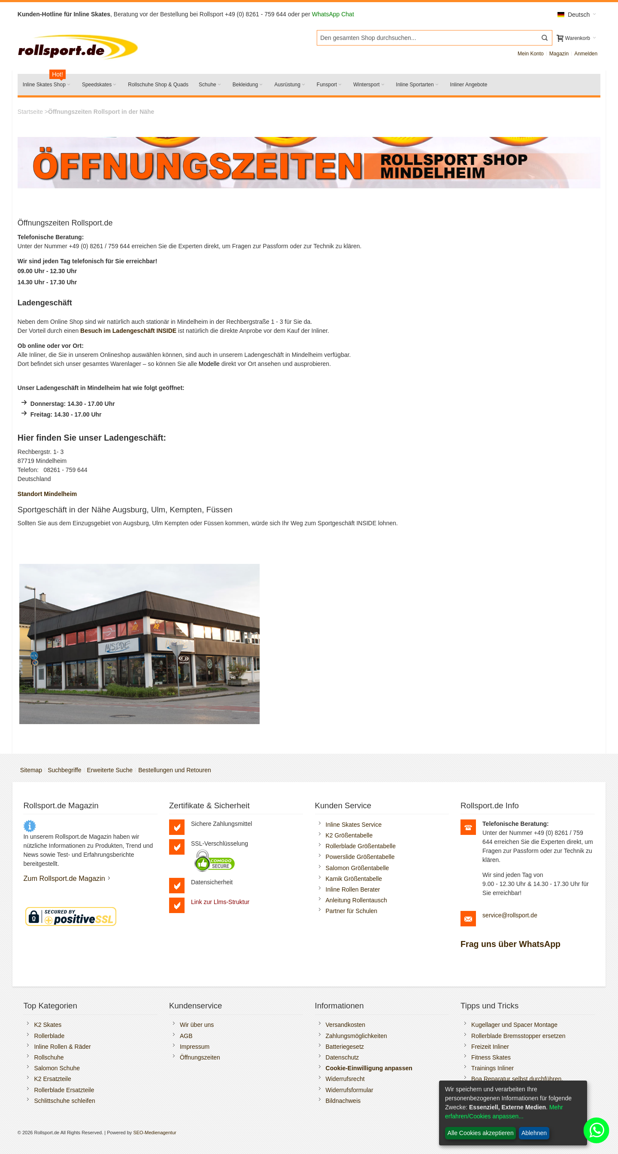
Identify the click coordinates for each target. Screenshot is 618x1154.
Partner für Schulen (352, 910)
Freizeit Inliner (490, 1046)
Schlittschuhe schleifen (64, 1100)
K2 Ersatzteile (52, 1078)
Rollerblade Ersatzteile (64, 1090)
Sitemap (31, 770)
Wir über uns (197, 1024)
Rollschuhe (49, 1057)
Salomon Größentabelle (357, 868)
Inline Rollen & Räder (62, 1046)
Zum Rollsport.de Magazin (64, 878)
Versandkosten (346, 1024)
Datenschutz (342, 1057)
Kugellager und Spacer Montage (514, 1024)
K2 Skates (47, 1024)
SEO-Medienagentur (154, 1132)
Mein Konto (531, 54)
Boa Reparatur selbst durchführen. (517, 1078)
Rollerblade (49, 1035)
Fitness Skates (491, 1057)
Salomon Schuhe (57, 1068)
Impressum (194, 1046)
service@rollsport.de (509, 915)
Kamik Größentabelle (354, 878)
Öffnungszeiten (200, 1057)
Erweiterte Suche (110, 770)
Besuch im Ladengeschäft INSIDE (128, 330)
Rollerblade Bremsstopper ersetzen (518, 1035)
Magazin (559, 54)
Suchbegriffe (64, 770)
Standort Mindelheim (47, 493)
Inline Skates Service (354, 824)
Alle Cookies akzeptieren (481, 1133)
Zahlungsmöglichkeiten (356, 1035)
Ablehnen (534, 1133)
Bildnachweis (343, 1100)
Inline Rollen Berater (353, 889)
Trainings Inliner (492, 1068)
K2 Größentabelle (349, 835)
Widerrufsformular (349, 1090)
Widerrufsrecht (345, 1078)
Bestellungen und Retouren (174, 770)
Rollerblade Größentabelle (361, 846)
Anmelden (585, 54)
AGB (186, 1035)
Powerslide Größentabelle (360, 856)
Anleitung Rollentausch (356, 900)
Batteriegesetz (345, 1046)
